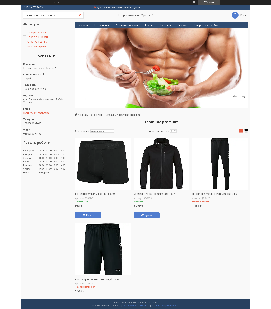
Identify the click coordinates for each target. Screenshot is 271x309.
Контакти (165, 25)
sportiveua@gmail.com (36, 112)
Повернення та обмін (206, 25)
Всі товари (100, 25)
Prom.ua (153, 302)
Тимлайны (110, 114)
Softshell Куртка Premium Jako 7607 (154, 193)
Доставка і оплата (127, 25)
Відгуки (182, 25)
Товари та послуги (91, 114)
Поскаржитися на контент (136, 305)
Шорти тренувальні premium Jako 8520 (97, 279)
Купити (90, 215)
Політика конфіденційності (165, 305)
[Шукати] (80, 15)
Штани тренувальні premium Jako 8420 (214, 193)
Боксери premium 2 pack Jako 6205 (95, 193)
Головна (83, 25)
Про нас (149, 25)
